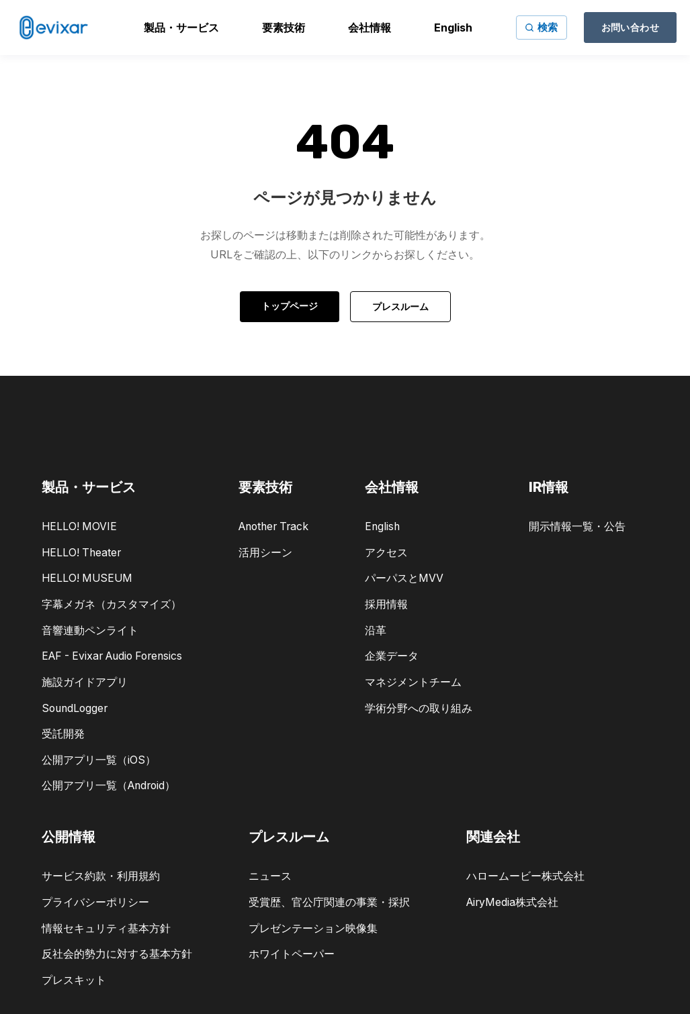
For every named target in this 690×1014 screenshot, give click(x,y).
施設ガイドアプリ (85, 682)
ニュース (270, 876)
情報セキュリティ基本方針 (106, 928)
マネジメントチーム (413, 682)
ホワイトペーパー (292, 954)
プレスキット (74, 980)
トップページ (289, 305)
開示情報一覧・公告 (577, 526)
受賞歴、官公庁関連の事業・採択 (329, 902)
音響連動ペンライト (90, 630)
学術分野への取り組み (418, 708)
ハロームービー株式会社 (525, 876)
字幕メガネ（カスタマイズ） (111, 604)
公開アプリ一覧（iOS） (99, 760)
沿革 (375, 630)
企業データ (392, 656)
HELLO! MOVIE (79, 526)
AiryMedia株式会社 (512, 902)
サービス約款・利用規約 (101, 876)
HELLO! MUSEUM (87, 578)
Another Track (273, 526)
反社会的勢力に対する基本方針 (117, 954)
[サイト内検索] (541, 27)
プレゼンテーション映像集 (313, 928)
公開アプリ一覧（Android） (108, 785)
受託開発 (63, 734)
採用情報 (386, 604)
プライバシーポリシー (95, 902)
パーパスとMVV (404, 578)
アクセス (386, 552)
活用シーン (265, 552)
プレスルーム (400, 306)
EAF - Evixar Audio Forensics (112, 656)
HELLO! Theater (81, 552)
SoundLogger (74, 708)
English (382, 526)
